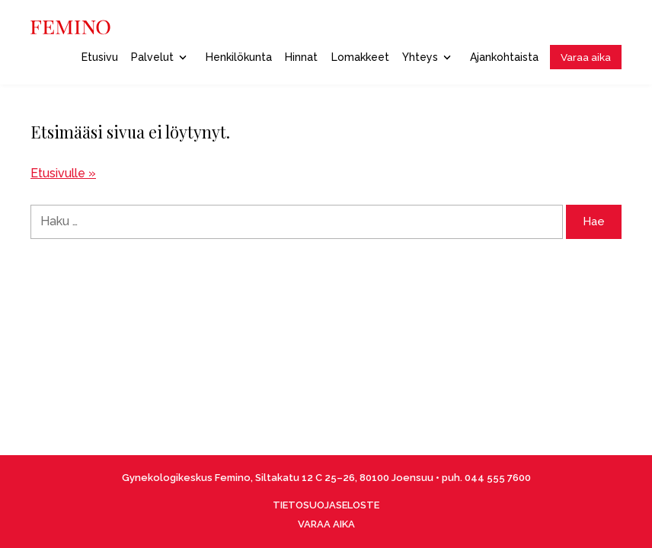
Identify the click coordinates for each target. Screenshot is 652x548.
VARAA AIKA (326, 524)
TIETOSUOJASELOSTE (326, 505)
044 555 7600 (498, 477)
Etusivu (100, 57)
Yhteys (426, 57)
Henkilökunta (239, 57)
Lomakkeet (360, 57)
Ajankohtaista (504, 57)
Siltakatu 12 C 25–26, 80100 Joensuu (344, 477)
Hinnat (301, 57)
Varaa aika (586, 57)
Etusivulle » (63, 173)
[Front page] (70, 27)
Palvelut (159, 57)
